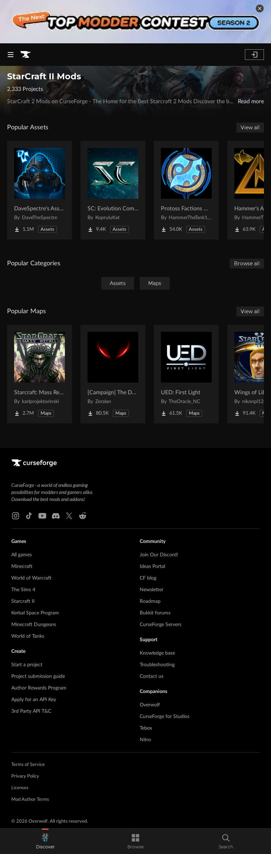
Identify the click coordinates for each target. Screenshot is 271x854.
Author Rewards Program (38, 688)
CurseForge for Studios (164, 716)
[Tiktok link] (29, 516)
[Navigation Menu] (10, 54)
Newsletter (151, 589)
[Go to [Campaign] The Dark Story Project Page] (112, 374)
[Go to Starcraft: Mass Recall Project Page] (39, 374)
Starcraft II (23, 601)
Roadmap (150, 601)
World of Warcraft (31, 578)
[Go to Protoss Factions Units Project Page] (186, 190)
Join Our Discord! (159, 554)
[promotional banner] (135, 21)
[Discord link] (56, 516)
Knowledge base (157, 653)
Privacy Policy (25, 776)
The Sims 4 (23, 589)
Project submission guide (38, 676)
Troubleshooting (157, 664)
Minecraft (21, 566)
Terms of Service (28, 764)
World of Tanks (27, 636)
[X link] (69, 516)
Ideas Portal (152, 566)
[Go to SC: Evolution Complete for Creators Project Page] (112, 190)
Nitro (145, 739)
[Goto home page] (25, 54)
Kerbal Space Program (35, 613)
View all (250, 127)
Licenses (20, 788)
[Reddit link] (82, 516)
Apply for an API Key (33, 699)
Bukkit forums (155, 613)
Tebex (146, 728)
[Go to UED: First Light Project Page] (186, 374)
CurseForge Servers (160, 624)
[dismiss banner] (259, 8)
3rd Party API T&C (31, 711)
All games (21, 554)
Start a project (26, 664)
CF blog (148, 578)
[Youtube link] (42, 516)
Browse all (247, 263)
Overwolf (150, 705)
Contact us (151, 676)
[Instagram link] (15, 516)
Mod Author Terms (30, 799)
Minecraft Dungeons (33, 624)
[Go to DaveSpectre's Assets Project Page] (39, 190)
